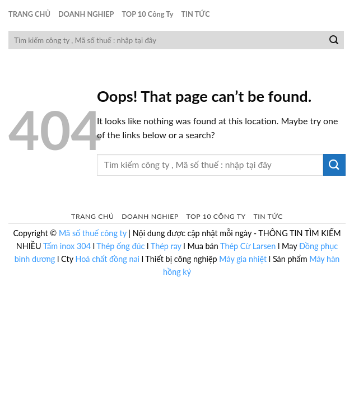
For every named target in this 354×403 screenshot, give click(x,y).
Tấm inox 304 (67, 246)
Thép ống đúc (120, 246)
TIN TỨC (195, 14)
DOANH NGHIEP (86, 14)
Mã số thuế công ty (93, 233)
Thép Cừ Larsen (248, 246)
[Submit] (333, 40)
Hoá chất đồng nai (107, 259)
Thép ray (166, 246)
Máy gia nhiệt (243, 259)
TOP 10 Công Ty (147, 14)
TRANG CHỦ (29, 14)
